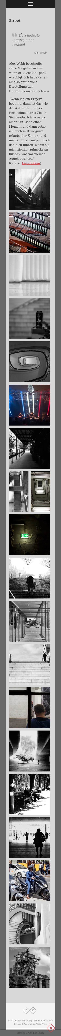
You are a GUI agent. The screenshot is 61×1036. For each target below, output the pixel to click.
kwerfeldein (31, 163)
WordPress (41, 1024)
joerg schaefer (23, 1021)
